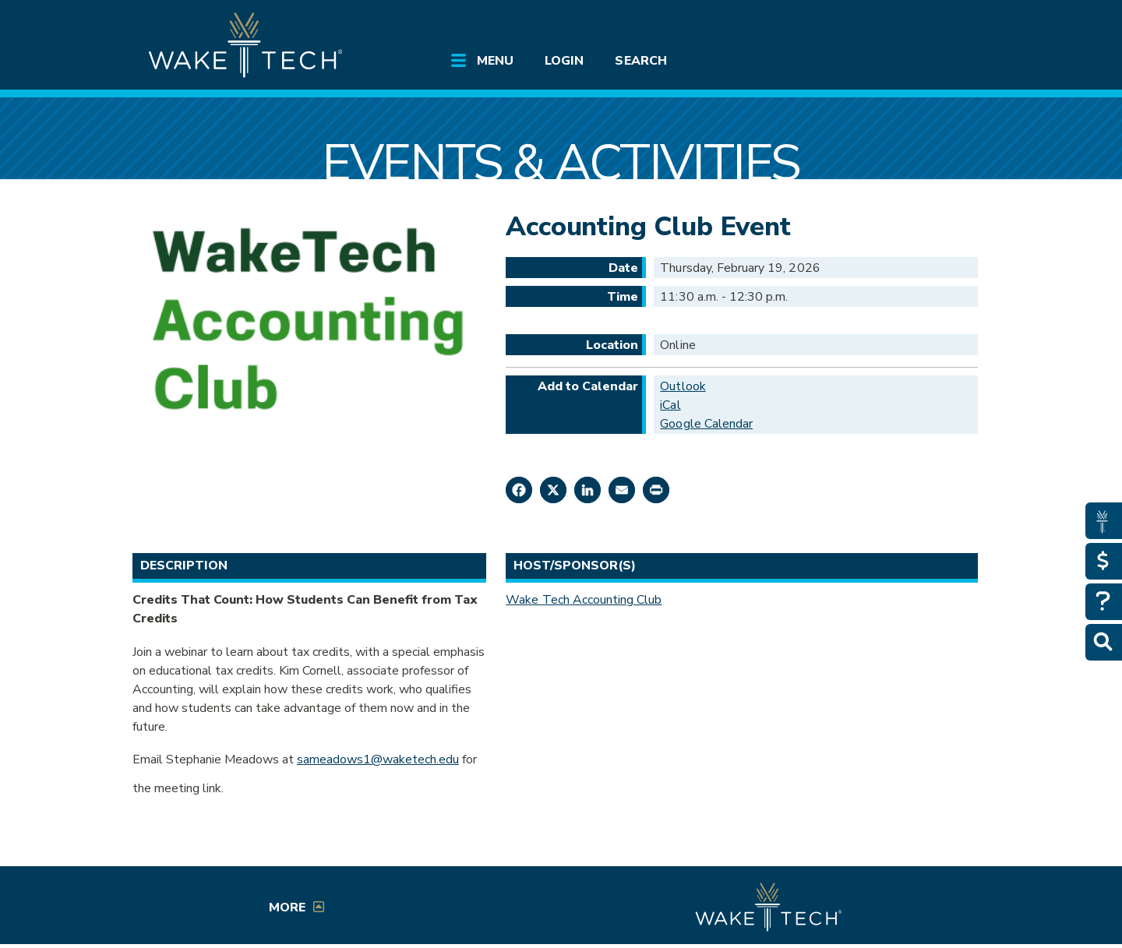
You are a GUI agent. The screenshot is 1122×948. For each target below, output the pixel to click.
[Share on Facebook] (519, 490)
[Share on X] (553, 490)
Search (640, 60)
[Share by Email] (622, 490)
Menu (495, 60)
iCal (670, 405)
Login (564, 60)
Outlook (682, 386)
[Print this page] (656, 490)
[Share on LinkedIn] (587, 490)
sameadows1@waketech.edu (378, 759)
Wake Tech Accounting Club (584, 599)
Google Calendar (706, 423)
